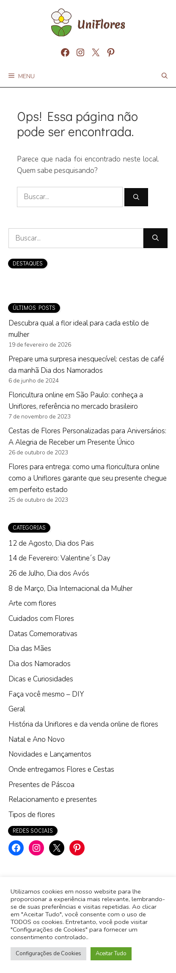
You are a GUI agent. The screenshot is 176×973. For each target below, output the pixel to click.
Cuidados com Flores (41, 618)
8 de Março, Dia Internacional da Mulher (70, 588)
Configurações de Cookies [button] (48, 953)
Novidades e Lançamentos (49, 754)
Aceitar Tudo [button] (111, 953)
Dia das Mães (29, 648)
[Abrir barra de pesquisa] (164, 76)
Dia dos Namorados (39, 664)
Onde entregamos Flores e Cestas (61, 769)
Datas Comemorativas (42, 634)
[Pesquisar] (136, 197)
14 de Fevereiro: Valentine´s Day (59, 558)
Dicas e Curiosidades (40, 679)
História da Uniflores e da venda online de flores (83, 724)
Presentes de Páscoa (41, 785)
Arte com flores (32, 603)
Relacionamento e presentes (52, 799)
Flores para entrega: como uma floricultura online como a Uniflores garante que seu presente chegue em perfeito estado (87, 478)
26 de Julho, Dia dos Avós (48, 573)
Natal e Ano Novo (36, 739)
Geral (16, 709)
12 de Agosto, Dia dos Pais (51, 543)
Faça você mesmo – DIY (46, 694)
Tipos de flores (31, 815)
